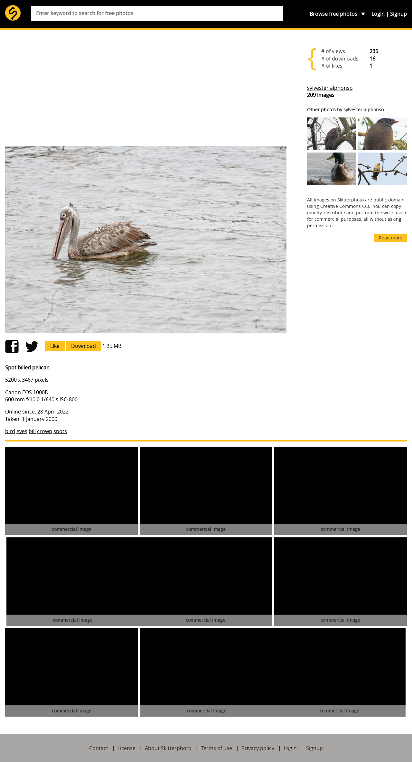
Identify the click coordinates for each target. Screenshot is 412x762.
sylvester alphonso (330, 87)
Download (83, 345)
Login (378, 13)
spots (60, 431)
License (126, 748)
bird (10, 431)
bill (32, 431)
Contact (98, 748)
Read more (390, 238)
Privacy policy (257, 748)
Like (55, 345)
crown (44, 431)
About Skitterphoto (168, 748)
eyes (21, 431)
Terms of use (216, 748)
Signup (398, 13)
